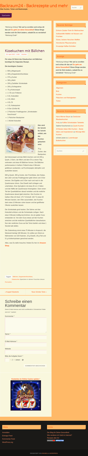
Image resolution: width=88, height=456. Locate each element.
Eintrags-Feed (7, 436)
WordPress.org (7, 442)
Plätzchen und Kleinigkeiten (66, 98)
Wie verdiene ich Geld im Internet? (59, 435)
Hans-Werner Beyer (63, 116)
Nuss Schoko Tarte (39, 292)
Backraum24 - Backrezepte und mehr (34, 5)
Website (8, 349)
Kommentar (9, 316)
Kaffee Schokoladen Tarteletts (73, 122)
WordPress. (54, 453)
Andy (58, 122)
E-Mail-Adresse (11, 341)
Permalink (8, 282)
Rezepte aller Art (53, 438)
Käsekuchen (16, 279)
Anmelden (6, 432)
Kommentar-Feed (8, 439)
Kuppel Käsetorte (12, 292)
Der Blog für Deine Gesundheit (58, 432)
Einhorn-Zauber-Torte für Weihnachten (70, 30)
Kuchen (24, 54)
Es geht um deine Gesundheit (22, 30)
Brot (57, 91)
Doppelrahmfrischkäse (25, 276)
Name (7, 334)
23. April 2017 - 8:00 (12, 54)
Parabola (45, 453)
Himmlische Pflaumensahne (66, 43)
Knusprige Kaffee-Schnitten (66, 46)
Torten (58, 101)
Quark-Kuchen (78, 126)
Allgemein (59, 88)
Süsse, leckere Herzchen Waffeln (68, 40)
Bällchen (15, 276)
